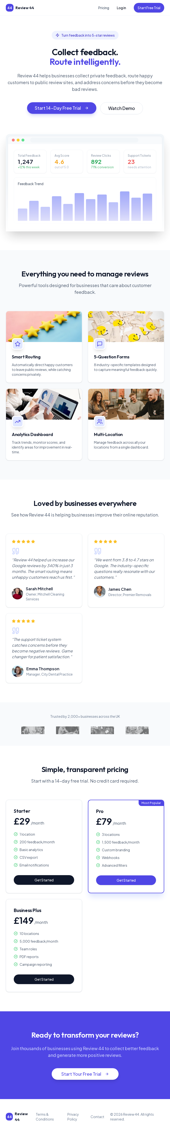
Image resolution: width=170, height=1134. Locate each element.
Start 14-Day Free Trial (62, 111)
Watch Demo (121, 111)
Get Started (44, 880)
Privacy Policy (73, 1116)
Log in (121, 8)
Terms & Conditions (45, 1116)
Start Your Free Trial (85, 1074)
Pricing (103, 8)
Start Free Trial (149, 8)
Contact (97, 1116)
